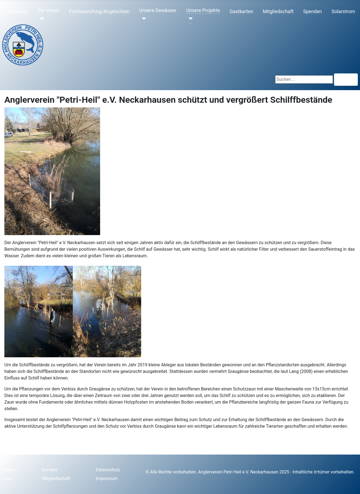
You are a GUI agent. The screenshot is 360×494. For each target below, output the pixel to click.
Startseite (17, 11)
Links (7, 478)
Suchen (346, 79)
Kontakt (49, 469)
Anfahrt (9, 469)
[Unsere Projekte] (189, 18)
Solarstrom (343, 11)
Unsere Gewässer (158, 10)
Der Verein (48, 10)
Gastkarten (241, 11)
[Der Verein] (40, 18)
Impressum (107, 478)
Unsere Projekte (203, 10)
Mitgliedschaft (278, 11)
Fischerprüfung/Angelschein (99, 11)
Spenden (312, 11)
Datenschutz (108, 469)
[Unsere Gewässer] (142, 18)
